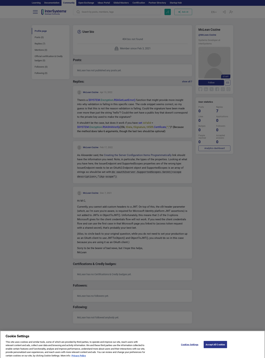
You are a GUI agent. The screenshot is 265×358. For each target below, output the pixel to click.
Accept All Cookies (215, 346)
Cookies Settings (189, 346)
